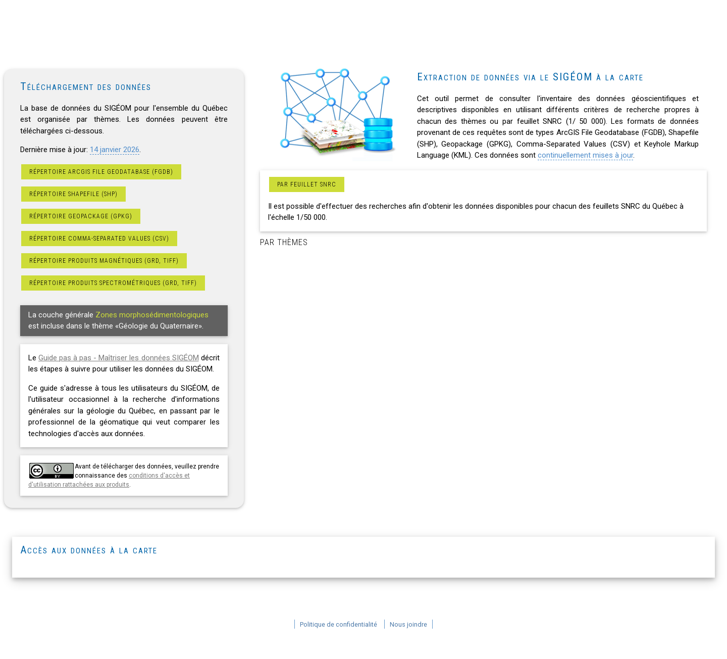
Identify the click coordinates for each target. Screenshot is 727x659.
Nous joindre (408, 624)
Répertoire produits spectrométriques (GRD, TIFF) (113, 283)
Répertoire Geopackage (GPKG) (80, 216)
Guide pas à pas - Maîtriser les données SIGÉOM (118, 357)
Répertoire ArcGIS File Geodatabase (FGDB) (101, 171)
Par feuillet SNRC (306, 184)
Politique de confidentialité (338, 624)
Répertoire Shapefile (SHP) (73, 194)
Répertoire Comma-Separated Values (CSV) (99, 238)
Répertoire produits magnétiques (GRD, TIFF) (104, 260)
